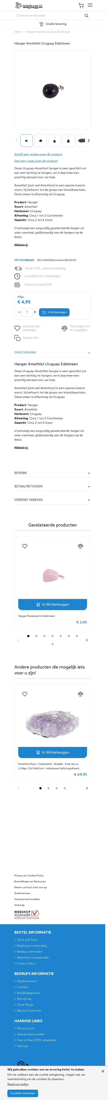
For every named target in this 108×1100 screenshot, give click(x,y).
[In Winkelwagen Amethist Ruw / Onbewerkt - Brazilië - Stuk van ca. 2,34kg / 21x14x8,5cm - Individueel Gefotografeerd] (52, 752)
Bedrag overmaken (29, 952)
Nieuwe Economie (29, 1011)
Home (18, 32)
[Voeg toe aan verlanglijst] (27, 328)
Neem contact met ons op (30, 887)
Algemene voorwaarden (33, 957)
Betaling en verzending (32, 946)
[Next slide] (87, 640)
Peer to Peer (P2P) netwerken (36, 1040)
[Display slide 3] (44, 636)
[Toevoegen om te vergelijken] (76, 328)
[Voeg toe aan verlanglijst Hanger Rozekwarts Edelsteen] (24, 546)
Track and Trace (27, 940)
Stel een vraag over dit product (36, 161)
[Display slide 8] (53, 644)
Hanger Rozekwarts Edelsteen (36, 616)
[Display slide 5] (61, 636)
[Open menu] (90, 5)
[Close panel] (103, 1071)
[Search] (86, 16)
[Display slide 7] (77, 636)
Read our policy (18, 1084)
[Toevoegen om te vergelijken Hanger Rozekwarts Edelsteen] (80, 546)
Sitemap (19, 905)
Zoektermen (22, 893)
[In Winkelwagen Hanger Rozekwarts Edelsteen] (52, 604)
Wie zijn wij (24, 999)
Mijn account (25, 1028)
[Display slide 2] (36, 636)
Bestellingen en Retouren (30, 881)
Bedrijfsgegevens (28, 993)
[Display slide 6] (69, 636)
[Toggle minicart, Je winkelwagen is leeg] (82, 5)
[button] (52, 154)
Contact (22, 987)
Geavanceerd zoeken (27, 899)
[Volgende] (88, 140)
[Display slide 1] (28, 636)
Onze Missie (25, 1005)
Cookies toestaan (22, 1093)
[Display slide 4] (53, 636)
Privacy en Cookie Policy (29, 875)
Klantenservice (26, 981)
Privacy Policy (26, 963)
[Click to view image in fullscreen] (53, 90)
